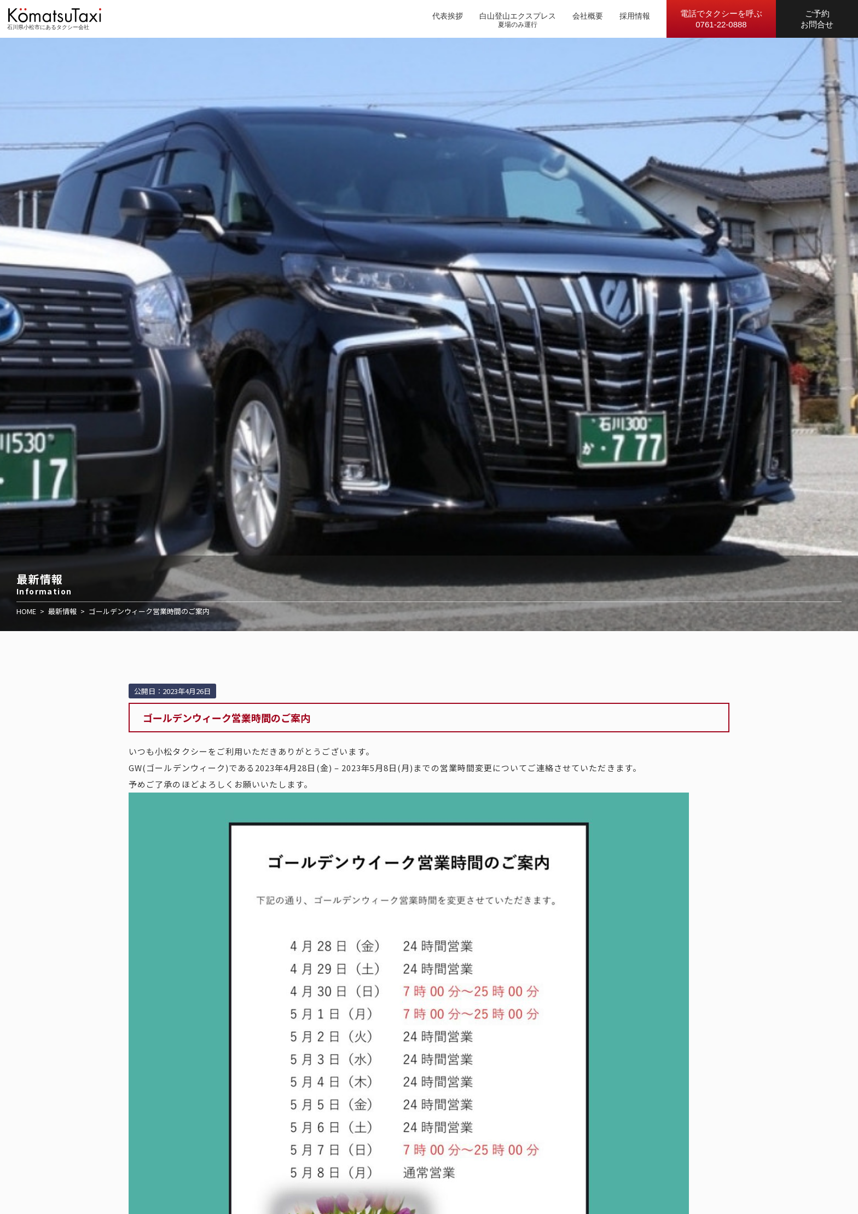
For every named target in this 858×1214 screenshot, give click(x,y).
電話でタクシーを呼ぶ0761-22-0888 (721, 19)
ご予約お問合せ (817, 19)
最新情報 (62, 611)
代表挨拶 (447, 15)
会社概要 (587, 15)
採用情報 (634, 15)
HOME (26, 611)
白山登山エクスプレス (517, 15)
